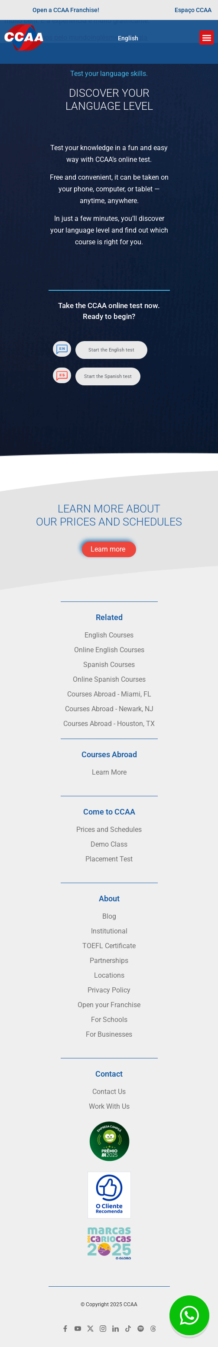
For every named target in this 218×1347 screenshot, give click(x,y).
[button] (206, 37)
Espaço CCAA (193, 10)
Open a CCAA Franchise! (66, 10)
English (128, 38)
